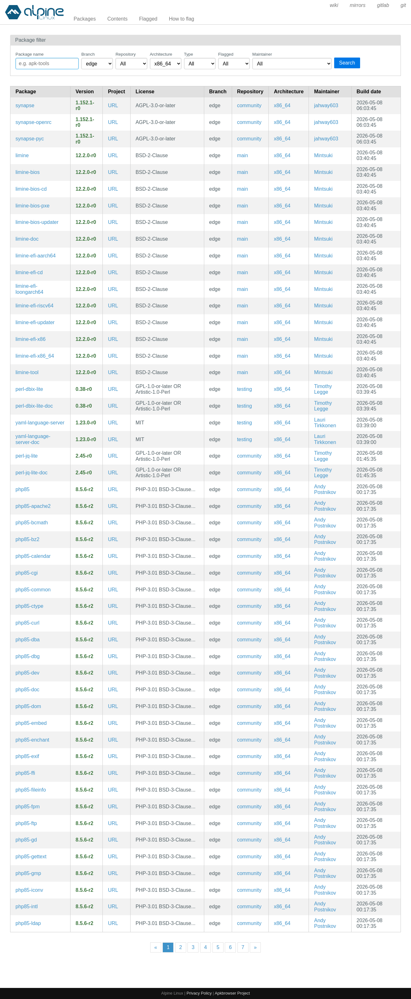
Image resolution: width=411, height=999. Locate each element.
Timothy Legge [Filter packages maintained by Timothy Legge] (323, 389)
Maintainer (262, 54)
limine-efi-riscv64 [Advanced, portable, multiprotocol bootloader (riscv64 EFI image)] (34, 305)
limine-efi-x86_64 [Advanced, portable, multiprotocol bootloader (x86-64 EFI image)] (34, 356)
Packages (85, 19)
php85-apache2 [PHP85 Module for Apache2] (33, 506)
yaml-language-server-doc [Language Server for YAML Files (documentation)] (32, 439)
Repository (125, 54)
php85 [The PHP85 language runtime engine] (22, 489)
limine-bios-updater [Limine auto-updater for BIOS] (36, 222)
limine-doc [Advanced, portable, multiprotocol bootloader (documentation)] (27, 239)
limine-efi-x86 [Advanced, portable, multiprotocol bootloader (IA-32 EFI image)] (30, 339)
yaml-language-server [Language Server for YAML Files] (39, 422)
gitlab (383, 5)
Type (188, 54)
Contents (117, 19)
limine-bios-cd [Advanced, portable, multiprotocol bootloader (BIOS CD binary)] (31, 189)
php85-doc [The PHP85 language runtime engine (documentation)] (27, 689)
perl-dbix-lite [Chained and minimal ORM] (29, 389)
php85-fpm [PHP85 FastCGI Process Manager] (27, 806)
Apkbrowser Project (232, 993)
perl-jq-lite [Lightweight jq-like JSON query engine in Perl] (26, 456)
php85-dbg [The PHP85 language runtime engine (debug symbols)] (27, 656)
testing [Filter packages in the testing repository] (244, 389)
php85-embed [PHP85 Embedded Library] (31, 723)
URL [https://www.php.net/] (113, 489)
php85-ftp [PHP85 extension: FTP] (26, 823)
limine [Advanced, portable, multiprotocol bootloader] (22, 155)
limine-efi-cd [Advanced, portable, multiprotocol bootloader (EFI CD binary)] (29, 272)
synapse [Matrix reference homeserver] (24, 105)
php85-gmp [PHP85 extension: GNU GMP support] (28, 873)
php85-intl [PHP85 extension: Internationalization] (26, 906)
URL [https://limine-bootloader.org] (113, 155)
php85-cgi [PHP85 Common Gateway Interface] (26, 573)
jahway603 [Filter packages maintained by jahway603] (326, 105)
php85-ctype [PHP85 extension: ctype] (29, 606)
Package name (29, 54)
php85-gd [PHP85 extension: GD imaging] (26, 839)
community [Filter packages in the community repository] (249, 105)
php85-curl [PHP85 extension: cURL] (27, 623)
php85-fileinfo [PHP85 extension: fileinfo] (30, 789)
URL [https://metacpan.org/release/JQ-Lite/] (113, 456)
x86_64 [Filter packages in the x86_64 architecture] (282, 105)
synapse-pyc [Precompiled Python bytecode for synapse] (29, 138)
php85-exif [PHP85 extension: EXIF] (27, 756)
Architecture (161, 54)
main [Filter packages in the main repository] (242, 155)
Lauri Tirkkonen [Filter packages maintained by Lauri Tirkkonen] (325, 422)
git (403, 5)
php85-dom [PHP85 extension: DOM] (28, 706)
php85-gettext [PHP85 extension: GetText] (30, 856)
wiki (334, 5)
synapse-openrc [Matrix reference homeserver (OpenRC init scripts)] (33, 122)
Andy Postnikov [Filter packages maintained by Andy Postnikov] (325, 489)
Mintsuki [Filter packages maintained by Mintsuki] (323, 155)
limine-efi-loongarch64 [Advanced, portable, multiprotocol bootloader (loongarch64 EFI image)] (29, 288)
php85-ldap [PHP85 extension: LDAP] (28, 923)
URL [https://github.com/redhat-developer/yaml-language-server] (113, 422)
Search (347, 62)
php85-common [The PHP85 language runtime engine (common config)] (33, 589)
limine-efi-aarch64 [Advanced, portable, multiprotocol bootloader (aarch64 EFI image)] (35, 255)
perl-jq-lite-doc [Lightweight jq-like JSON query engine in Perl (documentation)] (31, 472)
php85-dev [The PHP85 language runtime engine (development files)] (27, 672)
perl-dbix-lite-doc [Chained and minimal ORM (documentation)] (34, 406)
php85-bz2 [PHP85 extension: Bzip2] (27, 539)
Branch (88, 54)
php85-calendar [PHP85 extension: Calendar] (33, 556)
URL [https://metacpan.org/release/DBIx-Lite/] (113, 389)
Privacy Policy (199, 993)
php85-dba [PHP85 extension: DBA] (27, 639)
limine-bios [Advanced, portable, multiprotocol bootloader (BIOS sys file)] (27, 172)
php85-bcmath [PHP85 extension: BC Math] (31, 522)
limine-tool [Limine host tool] (27, 372)
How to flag (181, 19)
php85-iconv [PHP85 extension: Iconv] (29, 890)
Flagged (148, 19)
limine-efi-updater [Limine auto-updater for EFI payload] (35, 322)
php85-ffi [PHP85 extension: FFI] (25, 773)
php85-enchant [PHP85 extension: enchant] (32, 740)
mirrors (357, 5)
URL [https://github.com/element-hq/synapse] (113, 105)
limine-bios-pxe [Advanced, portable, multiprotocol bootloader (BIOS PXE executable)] (32, 205)
